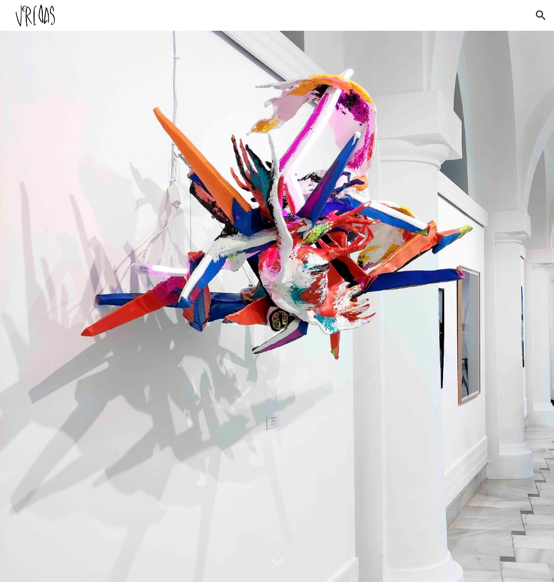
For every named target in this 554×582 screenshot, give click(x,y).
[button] (541, 15)
